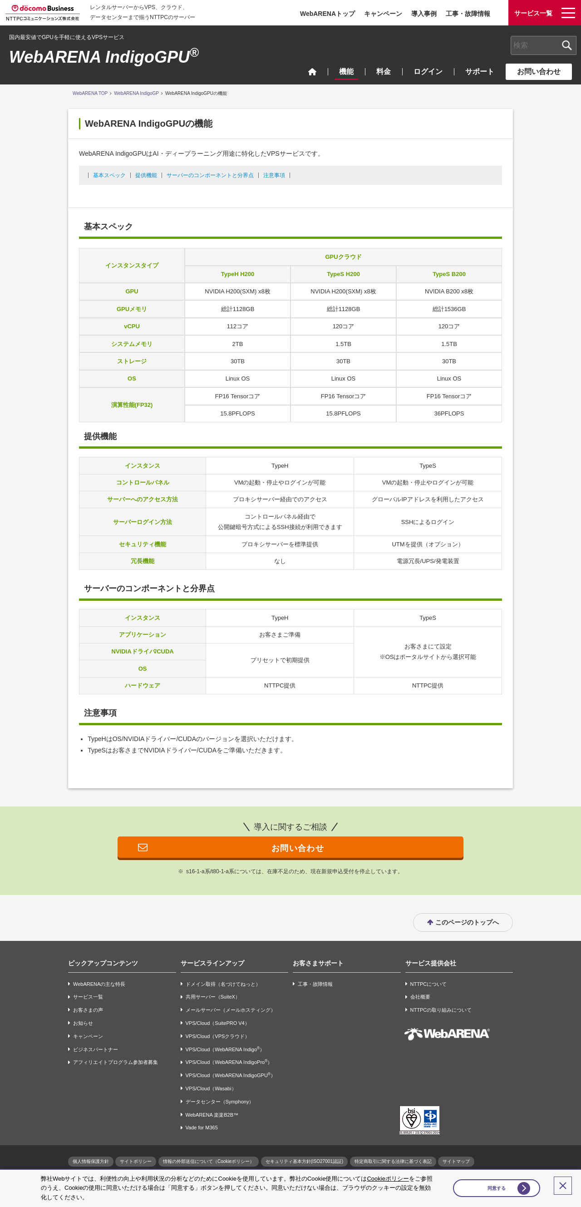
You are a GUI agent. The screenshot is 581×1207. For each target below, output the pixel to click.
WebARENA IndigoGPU (104, 57)
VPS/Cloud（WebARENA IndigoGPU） (231, 1075)
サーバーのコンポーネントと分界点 (210, 175)
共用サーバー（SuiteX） (213, 997)
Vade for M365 (202, 1128)
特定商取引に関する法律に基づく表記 (393, 1161)
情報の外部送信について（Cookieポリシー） (208, 1161)
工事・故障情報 (468, 13)
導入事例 (424, 13)
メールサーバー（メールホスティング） (231, 1010)
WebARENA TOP (90, 93)
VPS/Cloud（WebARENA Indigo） (225, 1049)
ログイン (428, 71)
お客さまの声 (88, 1010)
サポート (479, 71)
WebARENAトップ (327, 13)
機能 (346, 71)
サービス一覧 (88, 997)
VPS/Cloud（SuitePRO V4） (218, 1023)
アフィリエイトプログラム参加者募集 (115, 1062)
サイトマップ (456, 1161)
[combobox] (543, 45)
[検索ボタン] (567, 45)
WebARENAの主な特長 (99, 984)
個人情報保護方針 (91, 1161)
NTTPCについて (428, 984)
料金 (383, 71)
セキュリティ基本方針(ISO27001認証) (305, 1161)
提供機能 (146, 175)
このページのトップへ (467, 922)
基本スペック (109, 175)
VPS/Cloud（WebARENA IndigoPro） (229, 1062)
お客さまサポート (318, 963)
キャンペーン (383, 13)
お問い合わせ (539, 71)
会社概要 (420, 997)
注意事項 (274, 175)
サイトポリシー (136, 1161)
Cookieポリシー (388, 1178)
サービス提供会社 (430, 963)
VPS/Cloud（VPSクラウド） (218, 1036)
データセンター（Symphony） (220, 1101)
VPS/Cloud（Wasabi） (211, 1088)
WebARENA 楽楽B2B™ (212, 1115)
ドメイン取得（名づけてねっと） (223, 984)
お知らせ (83, 1023)
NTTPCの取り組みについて (441, 1010)
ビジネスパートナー (95, 1049)
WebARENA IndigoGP (136, 93)
